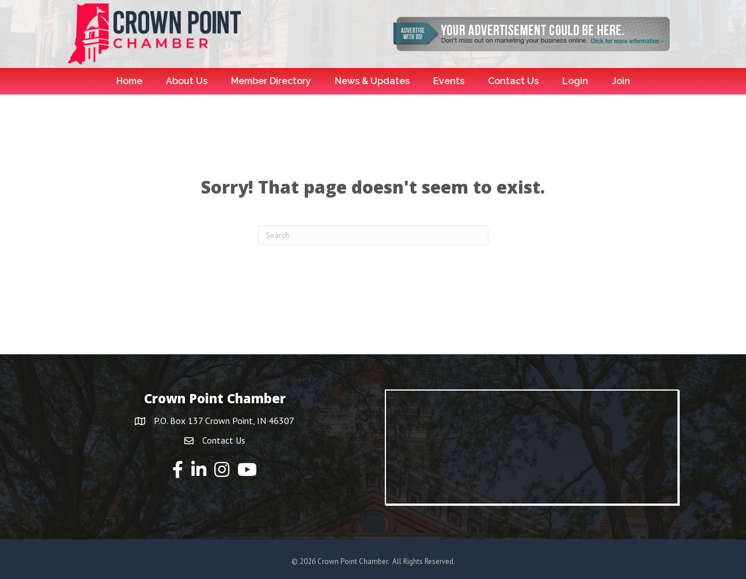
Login (575, 80)
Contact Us (513, 80)
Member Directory (271, 80)
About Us (186, 80)
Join (621, 80)
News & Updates (372, 80)
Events (448, 80)
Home (129, 80)
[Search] (373, 235)
